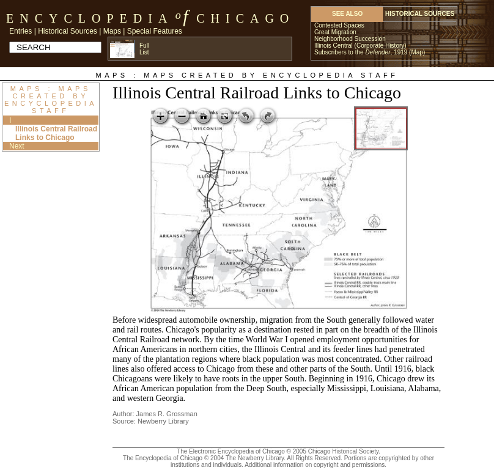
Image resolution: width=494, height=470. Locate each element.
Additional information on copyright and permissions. (315, 464)
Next (16, 146)
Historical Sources (67, 31)
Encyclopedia (89, 18)
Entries (20, 31)
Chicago (245, 18)
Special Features (154, 31)
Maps (112, 31)
